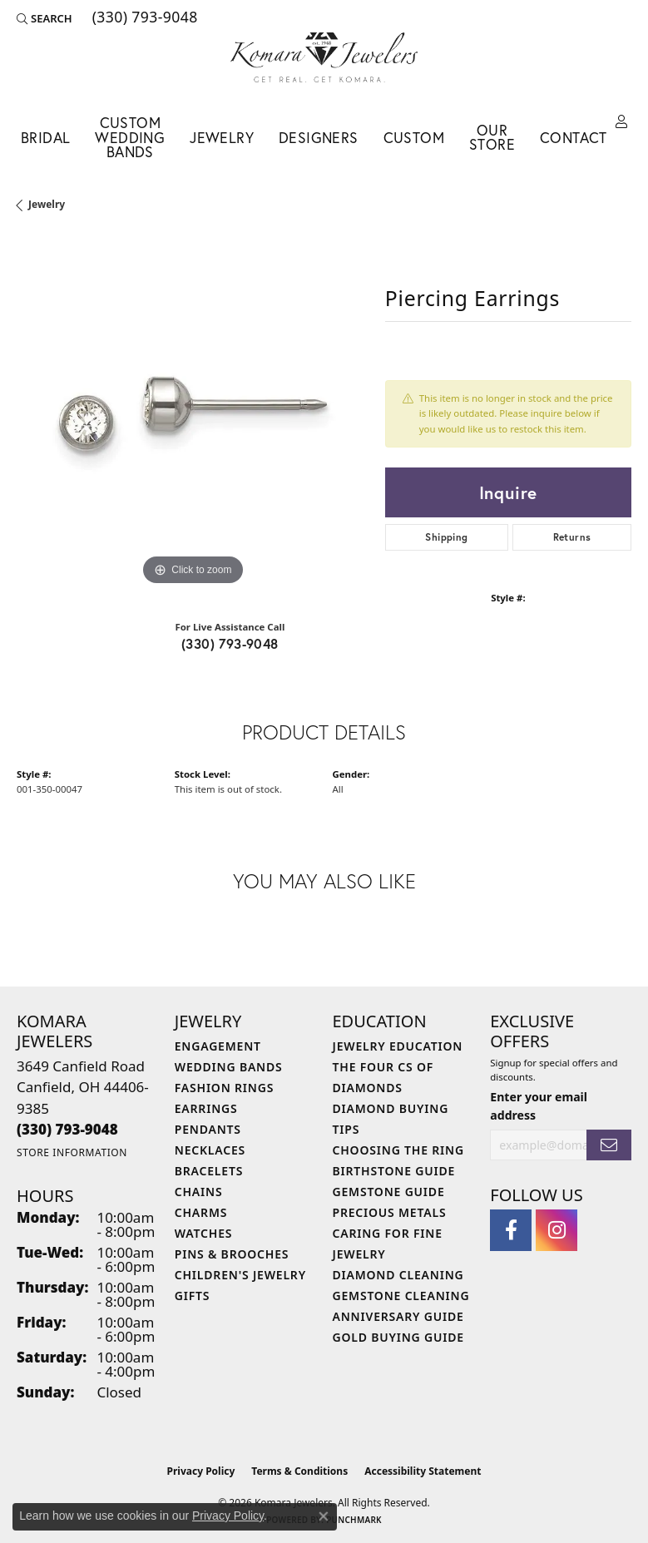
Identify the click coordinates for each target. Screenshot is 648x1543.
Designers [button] (319, 137)
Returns (572, 537)
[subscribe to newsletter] (608, 1145)
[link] (143, 18)
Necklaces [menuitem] (210, 1150)
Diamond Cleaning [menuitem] (398, 1275)
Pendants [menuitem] (208, 1129)
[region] (193, 414)
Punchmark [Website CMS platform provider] (354, 1520)
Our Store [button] (492, 138)
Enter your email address (538, 1105)
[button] (44, 18)
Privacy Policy (201, 1471)
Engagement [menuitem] (218, 1046)
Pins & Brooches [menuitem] (232, 1254)
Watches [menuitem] (204, 1233)
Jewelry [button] (222, 137)
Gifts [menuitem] (192, 1295)
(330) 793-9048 (230, 643)
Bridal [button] (45, 137)
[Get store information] (72, 1152)
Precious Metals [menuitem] (390, 1212)
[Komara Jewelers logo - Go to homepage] (324, 57)
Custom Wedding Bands (130, 137)
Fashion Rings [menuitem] (224, 1087)
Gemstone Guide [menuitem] (389, 1191)
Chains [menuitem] (199, 1191)
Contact (573, 137)
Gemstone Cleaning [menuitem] (401, 1295)
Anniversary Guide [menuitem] (398, 1316)
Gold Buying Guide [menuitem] (398, 1337)
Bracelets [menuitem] (209, 1171)
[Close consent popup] (324, 1516)
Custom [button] (413, 137)
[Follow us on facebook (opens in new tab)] (511, 1230)
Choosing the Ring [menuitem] (398, 1150)
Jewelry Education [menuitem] (398, 1046)
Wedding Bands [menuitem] (229, 1067)
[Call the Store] (67, 1129)
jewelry (46, 204)
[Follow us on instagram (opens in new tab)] (556, 1230)
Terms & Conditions (299, 1471)
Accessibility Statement (422, 1471)
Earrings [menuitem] (206, 1108)
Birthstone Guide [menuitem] (394, 1171)
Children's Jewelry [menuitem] (240, 1275)
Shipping (446, 537)
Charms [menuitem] (201, 1212)
